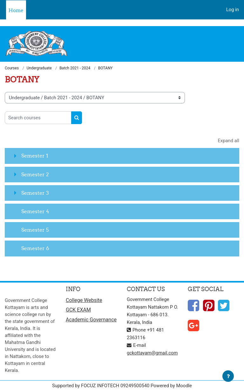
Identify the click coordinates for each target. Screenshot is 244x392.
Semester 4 (35, 211)
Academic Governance (91, 320)
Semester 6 (35, 248)
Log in (232, 9)
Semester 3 (35, 193)
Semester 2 (35, 174)
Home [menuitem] (16, 10)
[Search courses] (38, 117)
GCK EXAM (78, 310)
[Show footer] (228, 376)
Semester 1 (34, 155)
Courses (12, 68)
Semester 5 (35, 230)
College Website (84, 300)
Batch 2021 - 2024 (74, 68)
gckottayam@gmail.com (152, 353)
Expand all (228, 141)
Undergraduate (39, 68)
